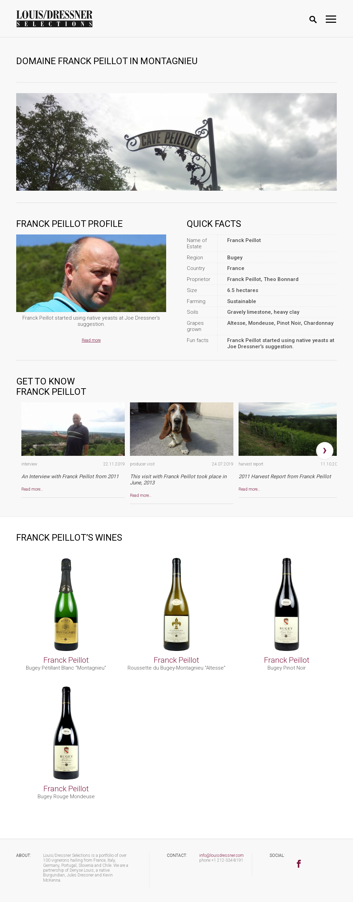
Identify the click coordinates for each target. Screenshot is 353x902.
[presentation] (324, 450)
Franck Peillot (66, 659)
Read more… (32, 489)
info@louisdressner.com (221, 855)
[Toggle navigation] (330, 19)
